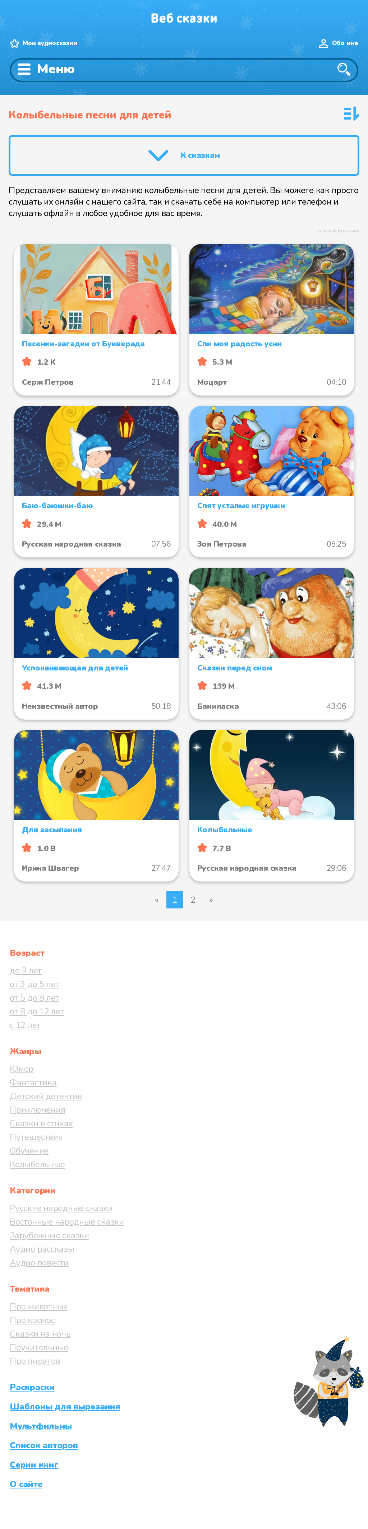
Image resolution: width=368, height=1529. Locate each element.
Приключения (37, 1110)
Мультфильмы (41, 1426)
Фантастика (33, 1082)
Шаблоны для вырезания (65, 1406)
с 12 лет (25, 1025)
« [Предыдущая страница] (156, 900)
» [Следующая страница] (211, 900)
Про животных (39, 1306)
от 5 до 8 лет (34, 998)
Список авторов (44, 1445)
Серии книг (34, 1464)
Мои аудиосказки (50, 43)
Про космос (32, 1320)
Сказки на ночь (40, 1333)
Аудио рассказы (42, 1249)
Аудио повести (39, 1262)
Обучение (29, 1150)
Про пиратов (35, 1361)
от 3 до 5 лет (34, 984)
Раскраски (32, 1387)
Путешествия (36, 1137)
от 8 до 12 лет (37, 1011)
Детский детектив (46, 1096)
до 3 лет (26, 970)
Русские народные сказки (61, 1208)
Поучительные (39, 1347)
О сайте (26, 1484)
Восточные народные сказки (67, 1222)
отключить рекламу (338, 231)
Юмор (21, 1069)
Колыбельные (37, 1164)
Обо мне (345, 43)
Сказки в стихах (41, 1123)
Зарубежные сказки (49, 1235)
